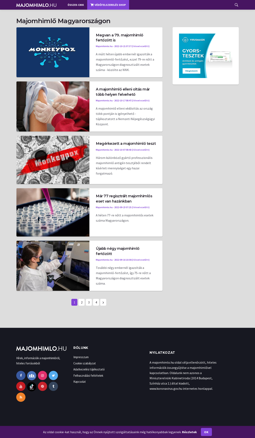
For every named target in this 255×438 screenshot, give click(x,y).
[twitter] (53, 375)
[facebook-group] (31, 375)
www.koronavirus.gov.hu (166, 389)
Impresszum (81, 357)
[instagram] (42, 375)
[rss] (20, 397)
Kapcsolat (79, 382)
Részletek (189, 432)
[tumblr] (53, 386)
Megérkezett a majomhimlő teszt (126, 143)
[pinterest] (42, 386)
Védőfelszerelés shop (108, 5)
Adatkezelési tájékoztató (89, 369)
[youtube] (20, 386)
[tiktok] (31, 386)
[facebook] (20, 375)
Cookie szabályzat (84, 363)
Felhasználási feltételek (88, 375)
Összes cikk (76, 5)
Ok (206, 432)
